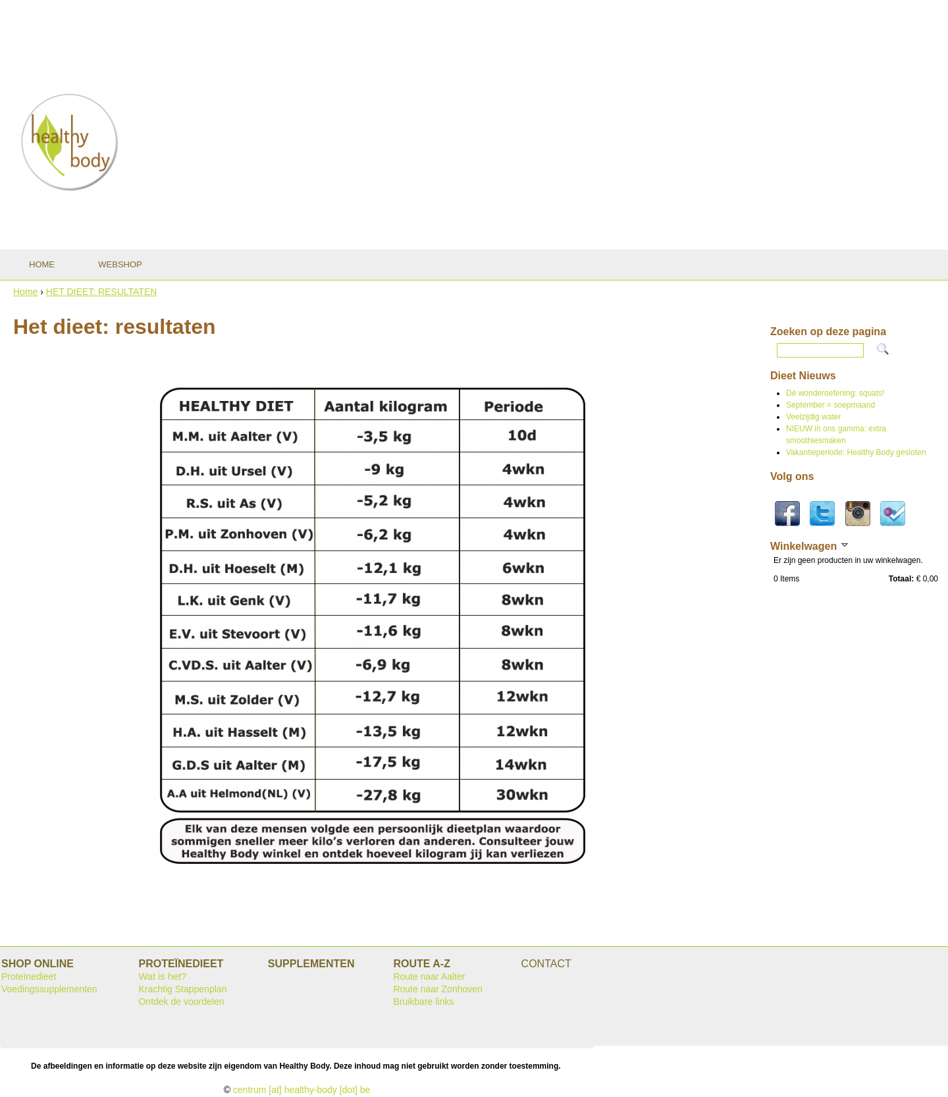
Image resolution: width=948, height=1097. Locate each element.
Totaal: (901, 578)
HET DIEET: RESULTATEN (101, 291)
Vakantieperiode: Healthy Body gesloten (856, 452)
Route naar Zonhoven (437, 989)
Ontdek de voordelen (181, 1001)
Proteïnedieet (28, 976)
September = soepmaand (830, 405)
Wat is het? (162, 976)
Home (25, 291)
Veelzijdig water (813, 416)
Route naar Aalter (429, 976)
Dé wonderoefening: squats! (835, 393)
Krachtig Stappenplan (182, 989)
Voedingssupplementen (49, 989)
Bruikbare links (423, 1001)
